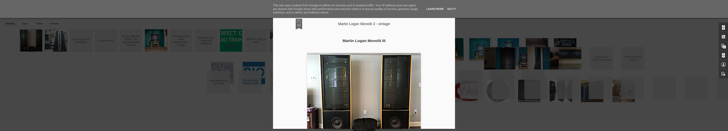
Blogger (398, 129)
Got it (451, 8)
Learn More (435, 8)
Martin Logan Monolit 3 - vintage (364, 24)
